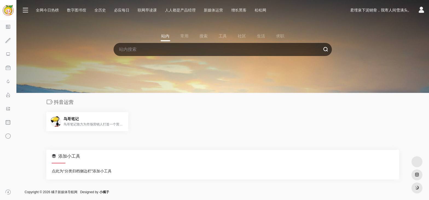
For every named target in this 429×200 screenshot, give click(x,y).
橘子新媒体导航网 (64, 192)
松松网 (260, 10)
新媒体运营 (213, 10)
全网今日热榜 (47, 10)
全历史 (100, 10)
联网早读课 (147, 10)
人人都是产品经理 (180, 10)
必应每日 (121, 10)
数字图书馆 (76, 10)
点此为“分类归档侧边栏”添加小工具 (82, 171)
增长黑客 (239, 10)
